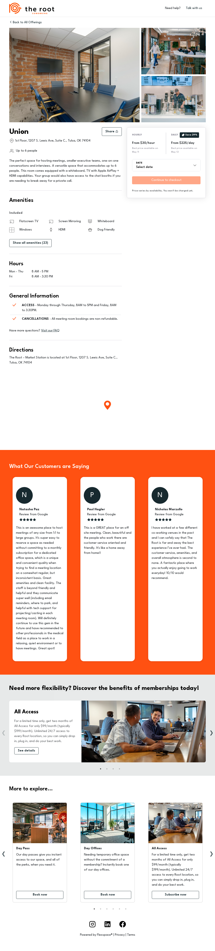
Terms (131, 935)
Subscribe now (175, 894)
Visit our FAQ (50, 330)
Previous (3, 731)
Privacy (120, 935)
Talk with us (194, 8)
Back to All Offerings (25, 22)
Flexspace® (105, 935)
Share (111, 132)
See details (26, 750)
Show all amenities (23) (30, 243)
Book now (40, 894)
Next (211, 731)
